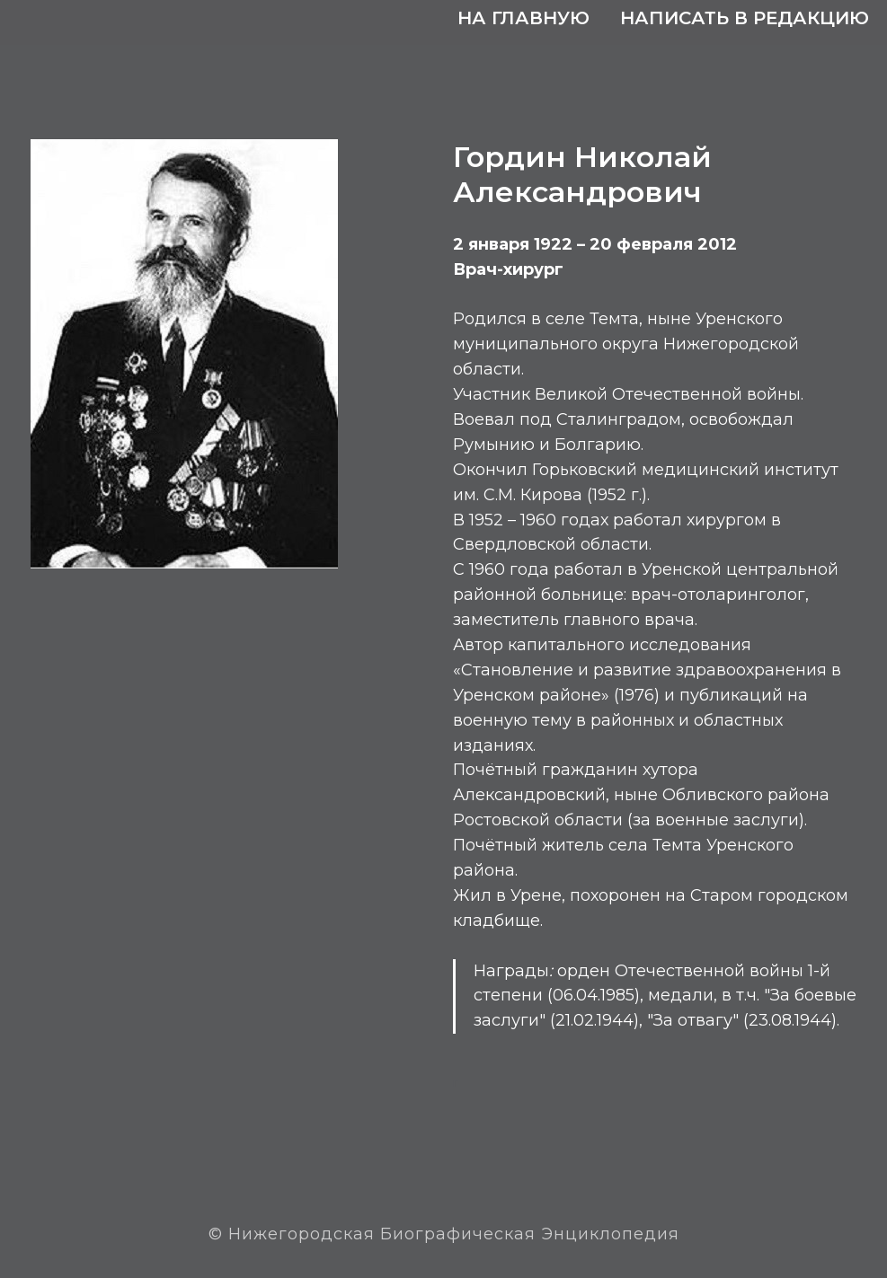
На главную (523, 18)
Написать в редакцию (744, 18)
